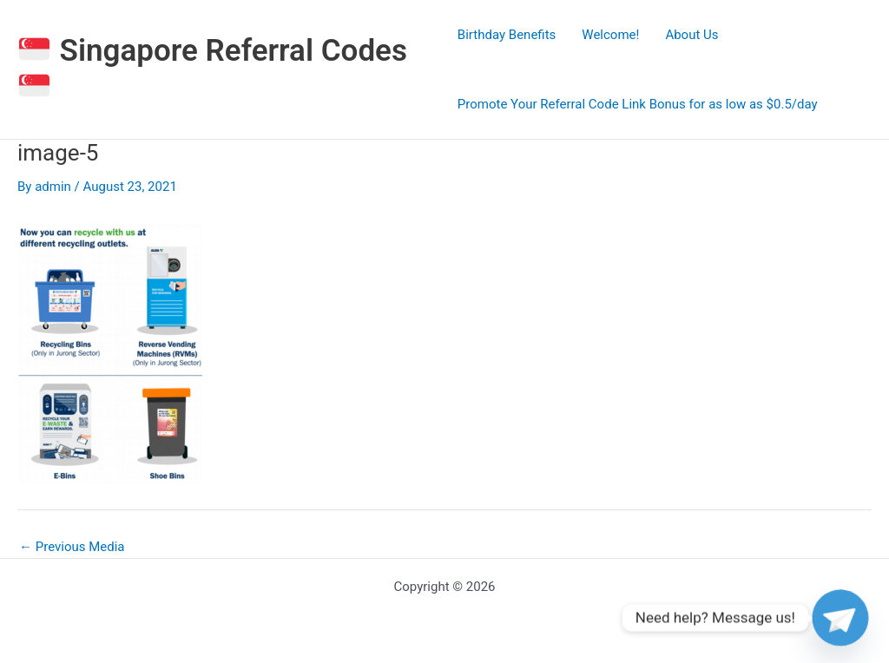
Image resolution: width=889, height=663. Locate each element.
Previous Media (72, 547)
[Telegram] (840, 617)
